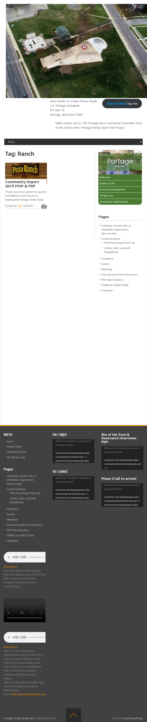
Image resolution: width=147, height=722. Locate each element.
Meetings (106, 269)
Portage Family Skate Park (19, 718)
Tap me (122, 103)
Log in (10, 441)
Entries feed (14, 446)
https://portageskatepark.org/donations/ (35, 694)
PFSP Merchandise (112, 280)
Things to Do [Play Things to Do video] (106, 195)
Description (10, 566)
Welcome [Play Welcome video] (105, 177)
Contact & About (110, 238)
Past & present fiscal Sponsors (119, 274)
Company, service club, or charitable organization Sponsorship (116, 229)
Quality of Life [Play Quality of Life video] (107, 183)
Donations (107, 258)
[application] (73, 451)
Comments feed (16, 452)
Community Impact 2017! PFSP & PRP (22, 183)
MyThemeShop (133, 718)
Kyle (20, 205)
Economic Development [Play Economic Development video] (112, 189)
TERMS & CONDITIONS (115, 285)
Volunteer (107, 290)
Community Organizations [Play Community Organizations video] (114, 201)
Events (105, 264)
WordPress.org (16, 457)
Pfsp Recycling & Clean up (119, 242)
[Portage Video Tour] (120, 162)
